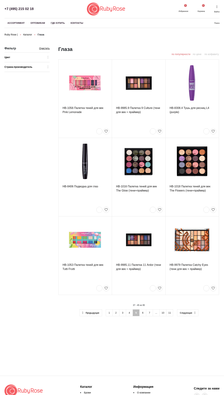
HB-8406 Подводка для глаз (80, 186)
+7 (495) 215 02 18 (19, 9)
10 (163, 313)
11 (169, 313)
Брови (87, 392)
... (156, 313)
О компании (143, 392)
